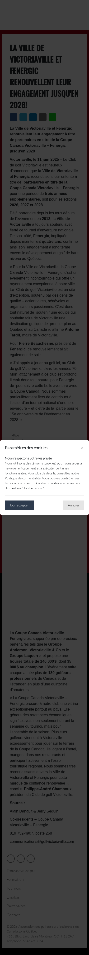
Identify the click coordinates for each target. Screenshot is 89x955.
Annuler (74, 505)
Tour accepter (19, 505)
